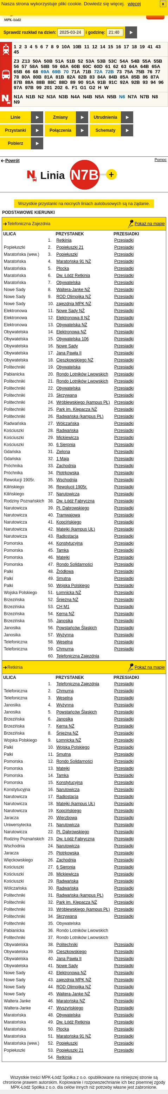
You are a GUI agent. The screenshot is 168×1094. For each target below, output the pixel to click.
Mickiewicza (67, 437)
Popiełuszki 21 (69, 247)
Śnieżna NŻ (67, 599)
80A (26, 77)
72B (109, 71)
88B (40, 82)
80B (37, 77)
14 (102, 46)
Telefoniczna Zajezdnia (77, 656)
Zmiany (60, 117)
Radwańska (67, 430)
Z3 (16, 61)
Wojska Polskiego (73, 585)
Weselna (64, 641)
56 (16, 66)
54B (135, 61)
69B (56, 71)
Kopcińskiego (68, 522)
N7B (144, 96)
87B (18, 82)
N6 (122, 96)
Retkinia (63, 240)
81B (60, 77)
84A (101, 77)
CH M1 (62, 606)
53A (90, 61)
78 (16, 77)
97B (29, 87)
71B (87, 71)
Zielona (63, 451)
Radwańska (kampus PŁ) (79, 416)
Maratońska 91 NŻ (73, 261)
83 (92, 77)
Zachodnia (66, 465)
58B (45, 66)
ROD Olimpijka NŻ (73, 296)
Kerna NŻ (65, 613)
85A (124, 77)
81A (48, 77)
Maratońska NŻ (70, 1001)
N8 (155, 96)
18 (134, 46)
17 (126, 46)
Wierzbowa (66, 817)
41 (150, 46)
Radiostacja (67, 536)
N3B (63, 96)
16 (118, 46)
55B (158, 61)
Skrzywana (66, 395)
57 (24, 66)
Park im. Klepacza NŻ (76, 409)
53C (112, 61)
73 (119, 71)
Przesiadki (124, 240)
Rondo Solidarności (74, 564)
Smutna (63, 578)
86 (145, 77)
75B (140, 71)
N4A (75, 96)
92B (135, 82)
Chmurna (64, 649)
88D (63, 82)
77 (157, 71)
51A (59, 61)
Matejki (63, 557)
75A (128, 71)
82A (71, 77)
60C (87, 66)
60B (75, 66)
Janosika (64, 620)
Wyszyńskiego (69, 1008)
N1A (18, 96)
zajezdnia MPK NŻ (73, 303)
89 (73, 82)
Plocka (62, 268)
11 (86, 46)
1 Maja (62, 458)
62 (115, 66)
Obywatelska (68, 282)
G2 (92, 87)
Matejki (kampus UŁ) (75, 529)
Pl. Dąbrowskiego (72, 508)
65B (18, 71)
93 (145, 82)
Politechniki (67, 944)
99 (38, 87)
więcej (134, 3)
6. (67, 87)
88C (51, 82)
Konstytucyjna (69, 543)
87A (154, 77)
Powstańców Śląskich (76, 627)
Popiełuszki (67, 254)
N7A (132, 96)
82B (82, 77)
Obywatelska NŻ (71, 324)
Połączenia (60, 130)
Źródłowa (64, 571)
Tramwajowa (68, 515)
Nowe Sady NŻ (70, 310)
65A (155, 66)
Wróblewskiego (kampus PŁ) (83, 402)
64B (144, 66)
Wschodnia (66, 479)
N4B (87, 96)
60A (64, 66)
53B (101, 61)
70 (66, 71)
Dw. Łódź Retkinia (73, 275)
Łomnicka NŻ (68, 592)
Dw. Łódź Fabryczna (75, 501)
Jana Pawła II (69, 353)
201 (48, 87)
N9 (17, 102)
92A (124, 82)
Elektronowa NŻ (71, 331)
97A (18, 87)
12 (94, 46)
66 (27, 71)
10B (77, 46)
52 (80, 61)
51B (70, 61)
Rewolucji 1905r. (71, 486)
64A (133, 66)
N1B (30, 96)
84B (113, 77)
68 (35, 71)
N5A (99, 96)
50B (48, 61)
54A (124, 61)
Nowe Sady (67, 346)
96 (161, 82)
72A (98, 71)
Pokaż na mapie (146, 223)
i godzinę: (95, 32)
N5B (111, 96)
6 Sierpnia (65, 444)
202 (59, 87)
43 (158, 46)
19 (142, 46)
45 (16, 52)
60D (98, 66)
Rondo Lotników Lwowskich (82, 374)
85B (135, 77)
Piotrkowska (67, 472)
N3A (51, 96)
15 (110, 46)
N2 (41, 96)
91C (113, 82)
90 (80, 82)
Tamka (62, 550)
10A (66, 46)
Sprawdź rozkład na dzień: (30, 32)
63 (124, 66)
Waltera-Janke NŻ (73, 289)
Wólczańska (67, 423)
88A (29, 82)
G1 (83, 87)
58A (34, 66)
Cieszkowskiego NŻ (74, 360)
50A (37, 61)
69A (45, 71)
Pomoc (161, 159)
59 (54, 66)
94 (153, 82)
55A (146, 61)
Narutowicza (67, 494)
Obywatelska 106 (72, 338)
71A (75, 71)
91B (101, 82)
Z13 (26, 61)
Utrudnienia (105, 117)
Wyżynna (64, 634)
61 (108, 66)
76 (150, 71)
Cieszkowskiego (71, 951)
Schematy (106, 130)
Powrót (12, 160)
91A (90, 82)
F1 (75, 87)
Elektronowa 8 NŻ (73, 317)
